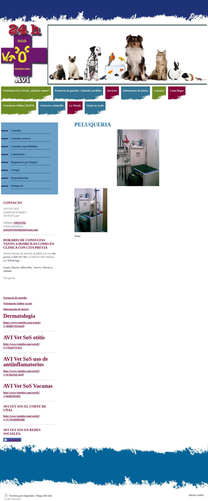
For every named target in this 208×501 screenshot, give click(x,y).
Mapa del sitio (44, 495)
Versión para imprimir (19, 495)
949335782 (20, 222)
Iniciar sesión (196, 495)
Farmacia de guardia (15, 297)
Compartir (12, 440)
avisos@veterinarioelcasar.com (20, 229)
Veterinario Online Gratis (17, 303)
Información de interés (16, 309)
